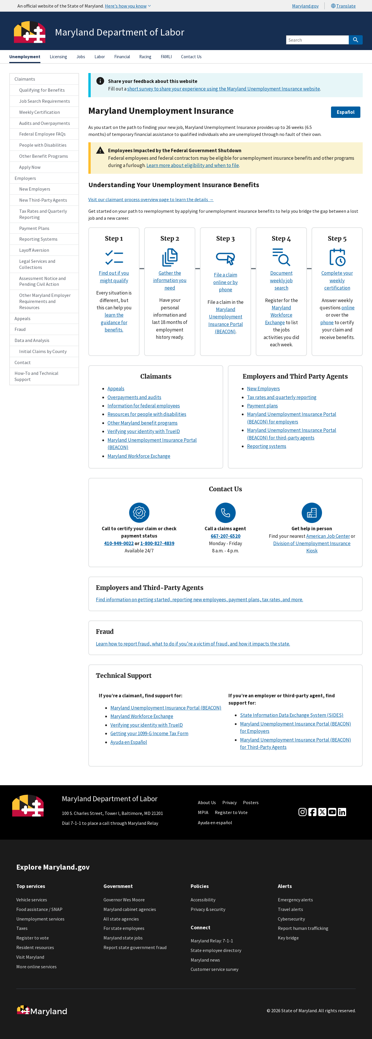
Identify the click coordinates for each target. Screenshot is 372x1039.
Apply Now (29, 167)
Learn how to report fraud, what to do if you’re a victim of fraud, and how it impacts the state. (193, 644)
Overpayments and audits (134, 397)
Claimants (25, 79)
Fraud (20, 329)
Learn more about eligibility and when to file (192, 165)
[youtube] (332, 812)
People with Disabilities (43, 145)
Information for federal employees (144, 406)
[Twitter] (322, 812)
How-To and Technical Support (36, 376)
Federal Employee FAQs (42, 134)
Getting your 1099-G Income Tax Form (149, 733)
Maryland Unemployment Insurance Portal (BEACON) (165, 708)
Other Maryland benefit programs (143, 423)
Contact (23, 362)
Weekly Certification (39, 112)
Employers (25, 178)
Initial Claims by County (43, 351)
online (348, 307)
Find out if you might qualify (114, 273)
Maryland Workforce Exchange (278, 315)
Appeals (23, 318)
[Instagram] (302, 812)
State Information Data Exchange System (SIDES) (292, 715)
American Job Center (328, 536)
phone (327, 322)
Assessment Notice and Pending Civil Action (42, 281)
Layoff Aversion (34, 250)
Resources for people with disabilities (147, 414)
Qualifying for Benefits (42, 90)
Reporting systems (266, 446)
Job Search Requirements (44, 101)
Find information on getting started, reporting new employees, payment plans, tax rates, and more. (199, 599)
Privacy (229, 802)
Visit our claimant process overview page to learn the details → (151, 199)
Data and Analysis (32, 340)
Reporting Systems (38, 239)
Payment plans (262, 406)
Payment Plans (34, 228)
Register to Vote (231, 812)
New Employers (34, 189)
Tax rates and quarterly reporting (281, 397)
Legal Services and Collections (37, 264)
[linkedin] (342, 812)
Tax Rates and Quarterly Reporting (43, 214)
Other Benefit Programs (43, 156)
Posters (251, 802)
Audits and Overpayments (44, 123)
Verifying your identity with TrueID (144, 431)
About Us (207, 802)
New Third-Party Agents (43, 200)
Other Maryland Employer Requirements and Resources (45, 301)
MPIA (203, 812)
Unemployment (24, 56)
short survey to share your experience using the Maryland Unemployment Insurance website (223, 89)
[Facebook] (312, 812)
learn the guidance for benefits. (114, 322)
